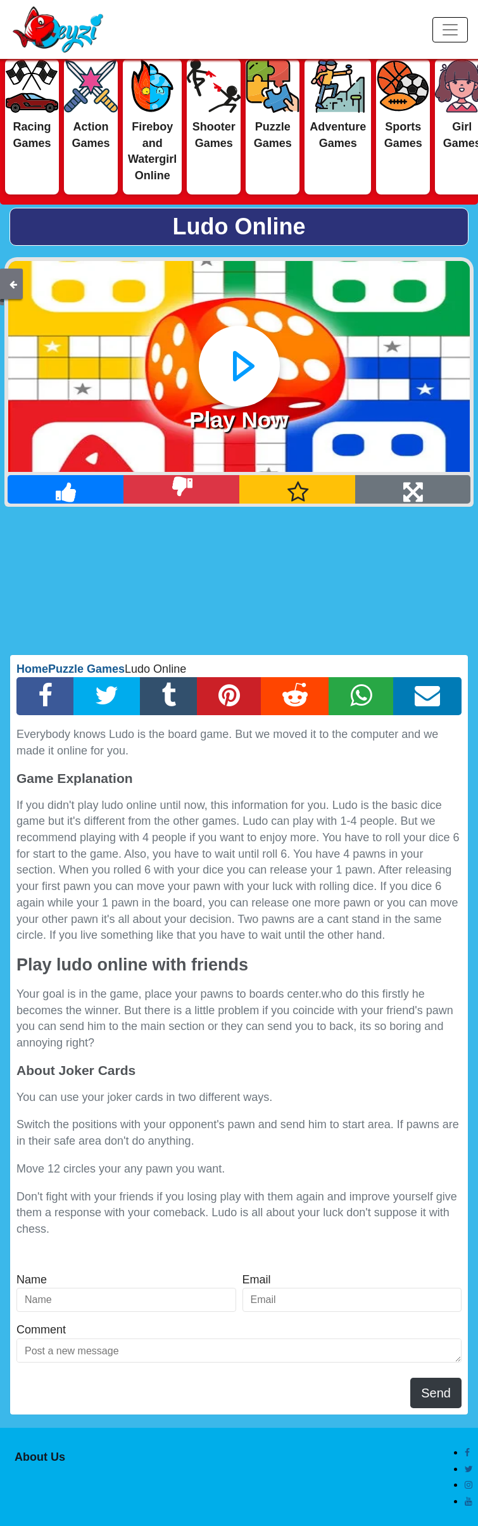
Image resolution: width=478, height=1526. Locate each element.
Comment (41, 1329)
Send (436, 1393)
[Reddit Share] (295, 696)
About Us (40, 1457)
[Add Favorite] (297, 489)
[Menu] (450, 29)
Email (256, 1279)
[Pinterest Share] (229, 696)
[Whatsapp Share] (361, 696)
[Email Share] (427, 696)
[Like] (66, 489)
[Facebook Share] (45, 696)
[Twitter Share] (106, 696)
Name (31, 1279)
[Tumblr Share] (169, 696)
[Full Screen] (412, 489)
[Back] (13, 284)
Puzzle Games (86, 669)
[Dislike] (181, 489)
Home (32, 669)
